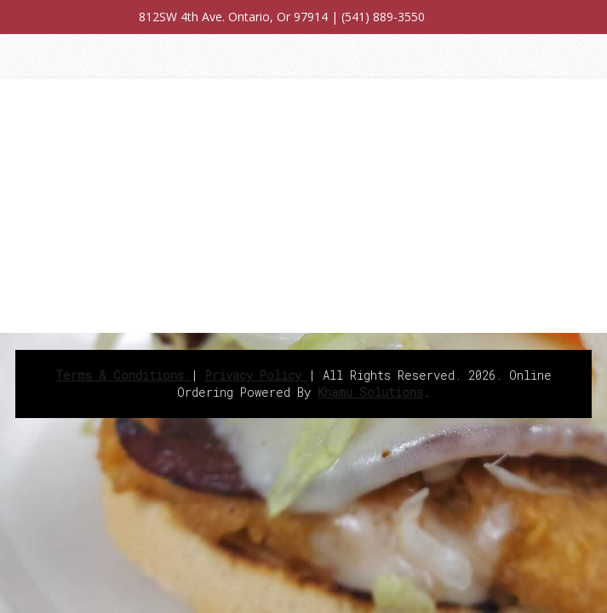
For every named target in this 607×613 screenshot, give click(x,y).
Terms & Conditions (123, 375)
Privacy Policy (256, 375)
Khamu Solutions (370, 392)
